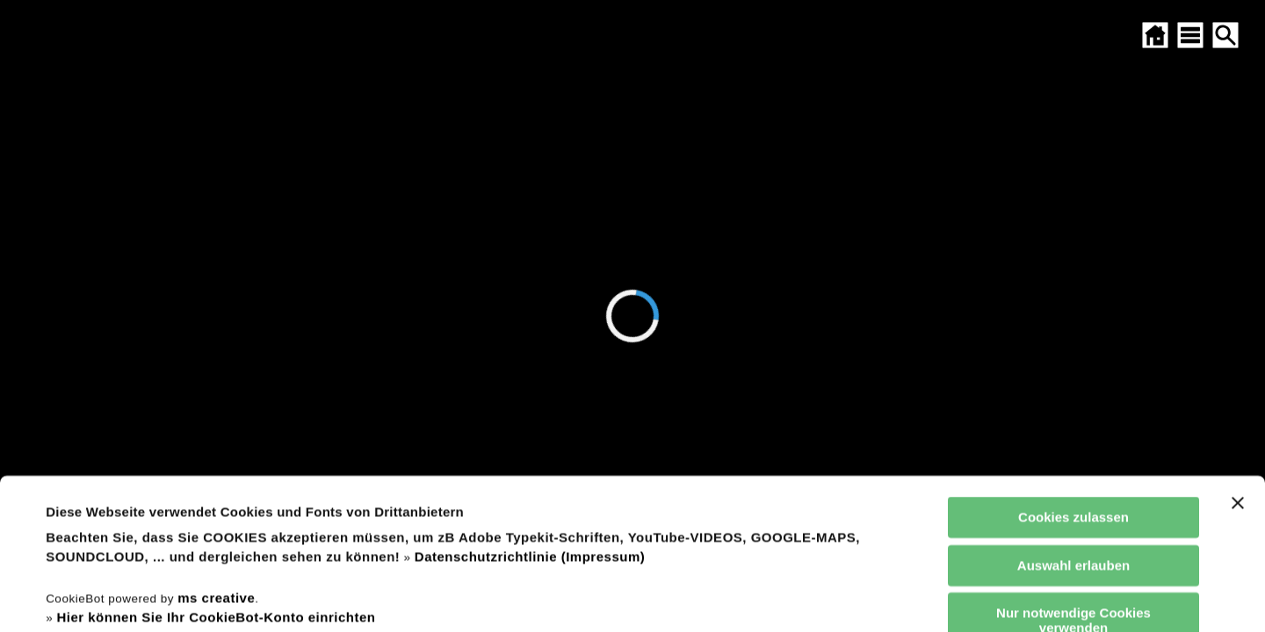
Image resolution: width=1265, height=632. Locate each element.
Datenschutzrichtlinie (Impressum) (530, 415)
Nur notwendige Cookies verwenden (1073, 479)
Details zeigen (749, 597)
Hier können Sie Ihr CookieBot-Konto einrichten (215, 476)
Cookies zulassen (1073, 376)
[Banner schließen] (1238, 362)
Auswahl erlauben (1073, 423)
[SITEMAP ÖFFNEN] (1190, 35)
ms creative (216, 456)
